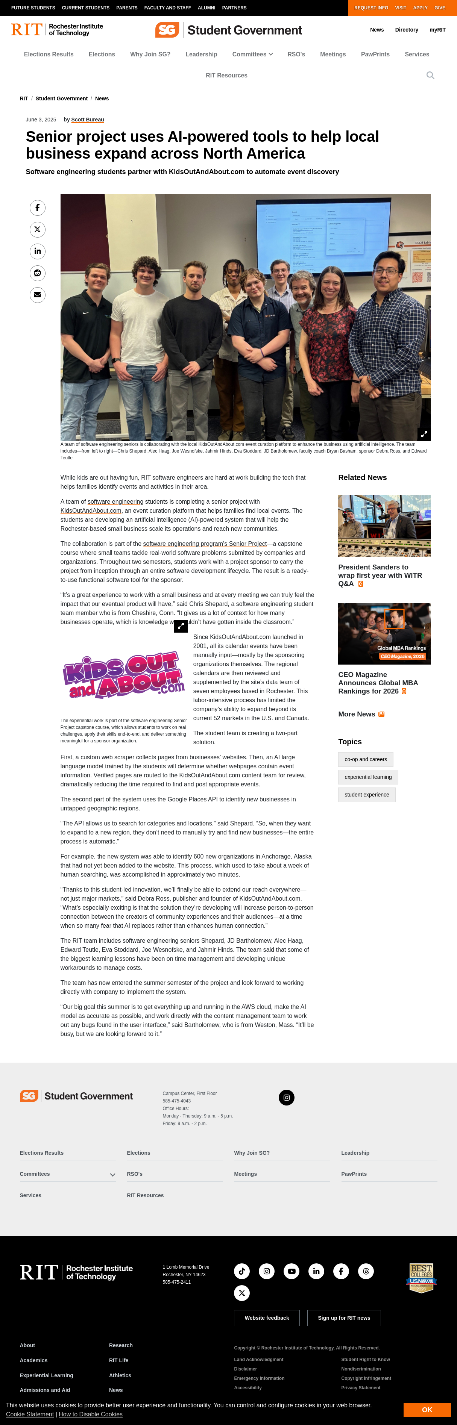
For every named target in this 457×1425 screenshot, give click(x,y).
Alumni (207, 8)
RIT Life (118, 1360)
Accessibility (247, 1387)
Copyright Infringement (366, 1378)
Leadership (201, 54)
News (377, 30)
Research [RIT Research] (121, 1345)
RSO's (296, 54)
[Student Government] (76, 1096)
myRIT (438, 30)
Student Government (62, 98)
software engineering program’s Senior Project (205, 544)
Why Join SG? (150, 54)
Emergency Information (259, 1378)
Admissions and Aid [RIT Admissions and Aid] (45, 1390)
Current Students (86, 8)
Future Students (33, 8)
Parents (126, 8)
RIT (24, 98)
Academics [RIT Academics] (34, 1360)
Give (439, 8)
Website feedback (267, 1318)
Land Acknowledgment (258, 1359)
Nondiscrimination (361, 1369)
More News (356, 714)
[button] (430, 75)
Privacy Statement (360, 1387)
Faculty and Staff (167, 8)
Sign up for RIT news (344, 1318)
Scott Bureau (87, 120)
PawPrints (375, 54)
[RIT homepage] (57, 29)
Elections (102, 54)
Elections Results (49, 54)
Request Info (371, 8)
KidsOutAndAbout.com (91, 510)
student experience (367, 795)
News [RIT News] (116, 1390)
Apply (420, 8)
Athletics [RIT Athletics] (120, 1375)
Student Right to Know (365, 1359)
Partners (234, 8)
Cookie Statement (30, 1414)
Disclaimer (245, 1369)
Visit (400, 8)
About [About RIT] (27, 1345)
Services (417, 54)
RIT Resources (226, 75)
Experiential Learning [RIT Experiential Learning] (46, 1375)
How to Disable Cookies (91, 1414)
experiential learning (368, 777)
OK (427, 1410)
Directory (406, 30)
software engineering (116, 501)
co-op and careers (366, 759)
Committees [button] (249, 54)
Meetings (333, 54)
